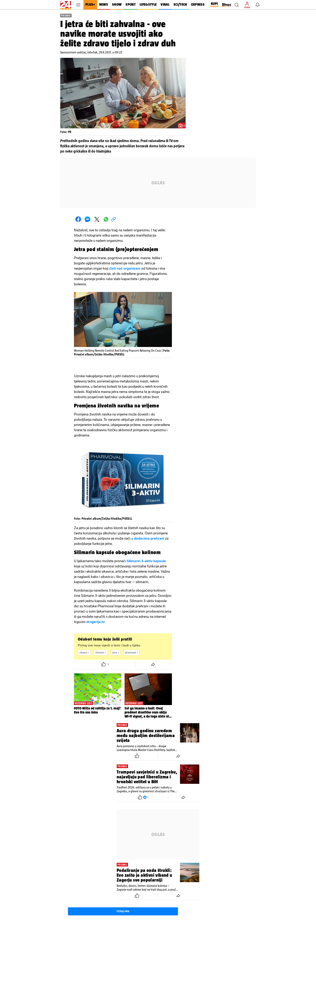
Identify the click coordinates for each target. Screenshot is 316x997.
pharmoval (132, 652)
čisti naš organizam (124, 268)
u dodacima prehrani (147, 538)
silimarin (101, 652)
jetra (116, 652)
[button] (237, 5)
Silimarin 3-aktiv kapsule (146, 561)
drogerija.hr (95, 622)
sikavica (84, 652)
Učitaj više (122, 911)
